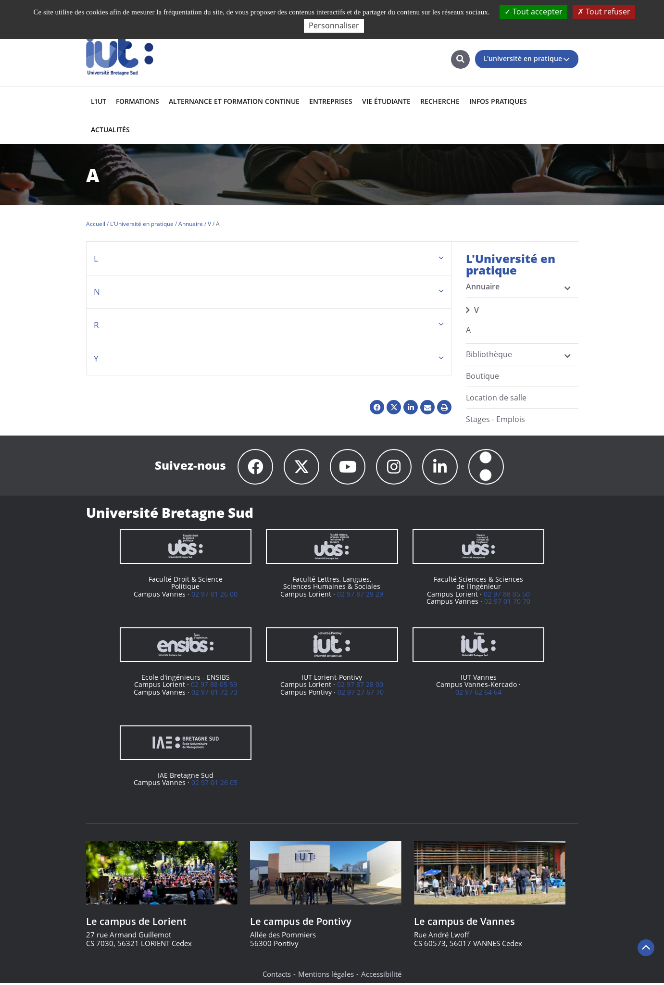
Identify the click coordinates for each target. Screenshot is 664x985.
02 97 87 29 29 (360, 595)
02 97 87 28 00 (360, 685)
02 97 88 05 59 (214, 685)
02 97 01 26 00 (214, 595)
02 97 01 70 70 (507, 602)
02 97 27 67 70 (361, 693)
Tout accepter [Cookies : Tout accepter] (533, 11)
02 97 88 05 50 (507, 595)
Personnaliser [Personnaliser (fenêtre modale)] (334, 25)
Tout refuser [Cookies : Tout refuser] (603, 11)
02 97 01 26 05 (214, 783)
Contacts (277, 975)
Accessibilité (381, 975)
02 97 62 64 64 (478, 693)
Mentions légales (326, 975)
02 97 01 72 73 (214, 693)
